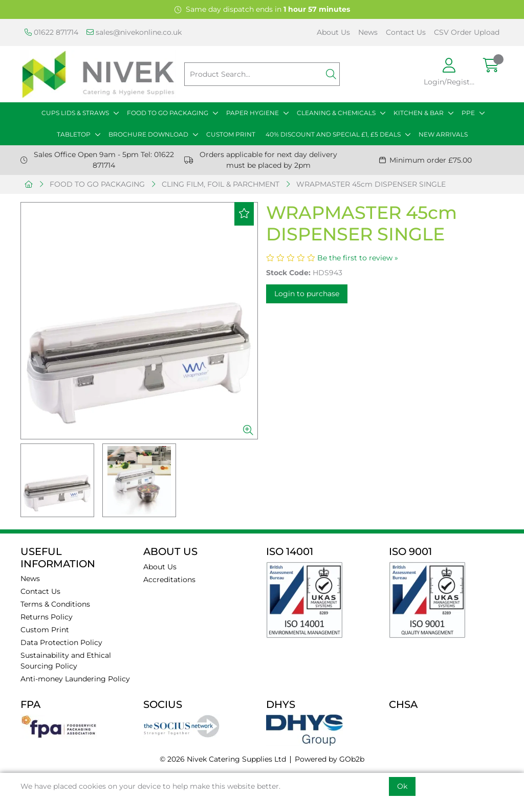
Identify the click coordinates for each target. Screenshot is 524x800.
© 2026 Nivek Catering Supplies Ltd (223, 759)
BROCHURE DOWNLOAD (148, 134)
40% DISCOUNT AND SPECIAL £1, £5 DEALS (333, 134)
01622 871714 (51, 32)
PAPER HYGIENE (252, 113)
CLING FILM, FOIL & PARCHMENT (220, 184)
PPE (468, 113)
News (368, 32)
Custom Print (44, 629)
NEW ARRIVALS (443, 134)
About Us (333, 32)
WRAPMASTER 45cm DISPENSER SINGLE (371, 184)
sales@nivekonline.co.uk (134, 32)
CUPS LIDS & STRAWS (75, 113)
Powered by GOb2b (329, 759)
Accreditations (169, 579)
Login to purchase (306, 293)
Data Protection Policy (61, 642)
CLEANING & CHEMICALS (336, 113)
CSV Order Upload (466, 32)
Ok (402, 786)
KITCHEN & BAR (419, 113)
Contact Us (406, 32)
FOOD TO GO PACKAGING (167, 113)
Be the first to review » (357, 257)
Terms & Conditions (55, 604)
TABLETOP (74, 134)
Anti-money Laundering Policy (75, 678)
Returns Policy (46, 616)
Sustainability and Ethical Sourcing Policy (65, 661)
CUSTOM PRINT (230, 134)
